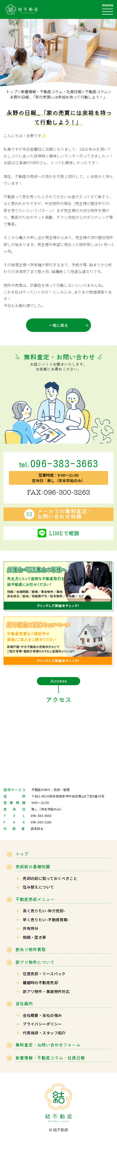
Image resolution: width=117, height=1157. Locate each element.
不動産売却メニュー (34, 899)
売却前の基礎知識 (32, 866)
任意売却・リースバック (44, 973)
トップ (11, 91)
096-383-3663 (58, 463)
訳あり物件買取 (30, 949)
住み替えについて (38, 887)
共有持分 (30, 928)
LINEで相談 (64, 533)
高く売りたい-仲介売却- (44, 910)
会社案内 (24, 1003)
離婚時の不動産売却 (40, 982)
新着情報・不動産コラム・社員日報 (51, 91)
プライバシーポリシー (42, 1024)
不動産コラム (96, 91)
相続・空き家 (34, 937)
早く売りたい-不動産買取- (46, 919)
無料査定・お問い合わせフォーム (47, 1045)
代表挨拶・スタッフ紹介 (44, 1032)
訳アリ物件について (34, 962)
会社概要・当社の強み (42, 1015)
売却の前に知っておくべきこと (50, 878)
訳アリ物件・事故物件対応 (46, 991)
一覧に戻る (58, 325)
